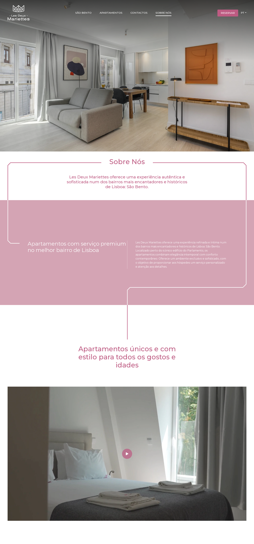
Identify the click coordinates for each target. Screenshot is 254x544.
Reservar (228, 12)
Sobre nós (163, 12)
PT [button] (242, 12)
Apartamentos (111, 12)
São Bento (83, 12)
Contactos (138, 12)
